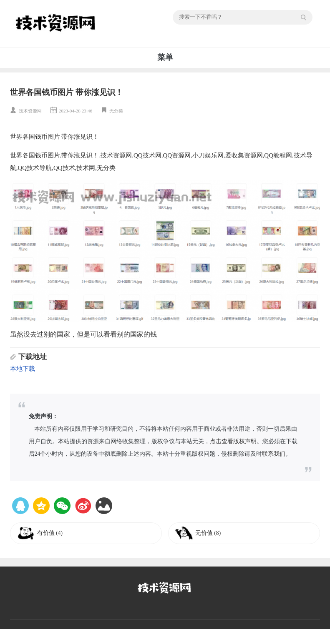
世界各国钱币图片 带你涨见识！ (66, 92)
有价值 (50, 533)
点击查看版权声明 (233, 441)
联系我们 (273, 454)
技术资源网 (30, 110)
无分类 (116, 110)
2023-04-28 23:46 (75, 110)
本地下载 (22, 368)
